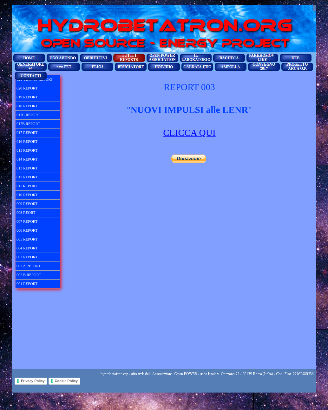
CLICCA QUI (189, 133)
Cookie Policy (66, 381)
